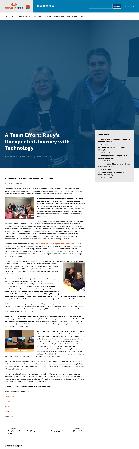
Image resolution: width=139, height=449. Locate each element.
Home (7, 16)
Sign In (126, 6)
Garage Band (9, 396)
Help (132, 6)
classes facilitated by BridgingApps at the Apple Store (55, 244)
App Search (37, 16)
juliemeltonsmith (42, 157)
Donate (75, 16)
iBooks (7, 406)
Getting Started (24, 16)
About (14, 16)
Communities (59, 16)
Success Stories (12, 157)
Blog (68, 16)
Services (48, 16)
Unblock (8, 401)
